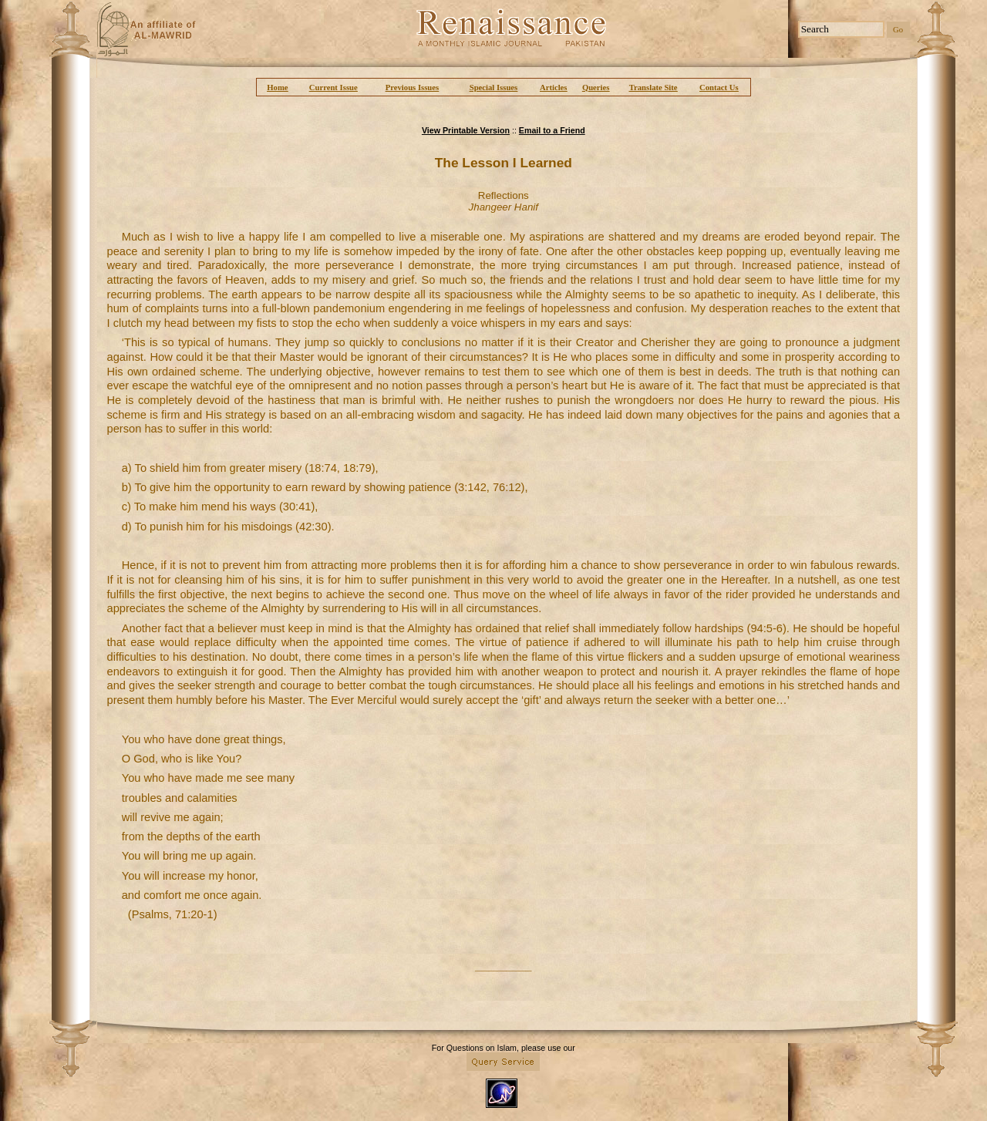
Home (277, 87)
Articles (554, 87)
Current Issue (333, 87)
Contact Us (719, 87)
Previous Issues (412, 87)
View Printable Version (466, 130)
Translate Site (653, 87)
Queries (596, 87)
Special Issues (493, 87)
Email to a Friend (552, 130)
